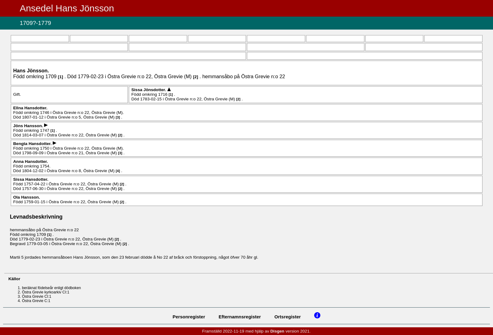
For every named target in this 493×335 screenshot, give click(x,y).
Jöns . (28, 125)
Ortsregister (287, 316)
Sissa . (149, 89)
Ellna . (30, 108)
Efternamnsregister (240, 316)
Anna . (30, 161)
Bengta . (33, 143)
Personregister (189, 316)
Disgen (277, 331)
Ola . (26, 197)
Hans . (31, 70)
